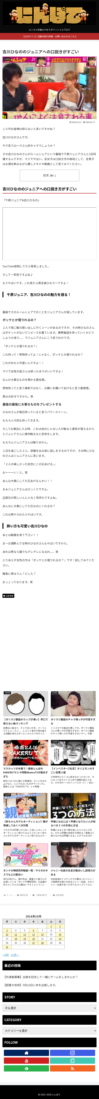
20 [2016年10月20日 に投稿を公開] (33, 938)
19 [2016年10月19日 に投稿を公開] (24, 938)
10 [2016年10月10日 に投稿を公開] (7, 934)
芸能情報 (8, 595)
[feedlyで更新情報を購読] (26, 1068)
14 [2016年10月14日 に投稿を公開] (42, 934)
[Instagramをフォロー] (72, 1053)
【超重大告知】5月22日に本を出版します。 (30, 985)
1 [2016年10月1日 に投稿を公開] (51, 926)
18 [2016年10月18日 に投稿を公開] (16, 938)
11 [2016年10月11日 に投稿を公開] (16, 934)
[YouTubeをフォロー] (26, 1061)
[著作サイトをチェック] (26, 1053)
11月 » (15, 955)
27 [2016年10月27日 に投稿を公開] (33, 942)
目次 (46, 175)
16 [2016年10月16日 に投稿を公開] (60, 934)
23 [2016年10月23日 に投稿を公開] (60, 938)
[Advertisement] (26, 620)
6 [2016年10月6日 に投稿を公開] (33, 930)
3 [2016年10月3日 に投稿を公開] (7, 930)
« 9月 (5, 955)
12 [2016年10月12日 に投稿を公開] (24, 934)
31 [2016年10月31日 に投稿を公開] (7, 947)
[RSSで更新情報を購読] (72, 1068)
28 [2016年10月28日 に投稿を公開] (42, 942)
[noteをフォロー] (72, 1061)
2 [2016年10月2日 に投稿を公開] (60, 926)
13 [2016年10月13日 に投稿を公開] (33, 934)
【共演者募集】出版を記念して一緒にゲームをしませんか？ (40, 977)
